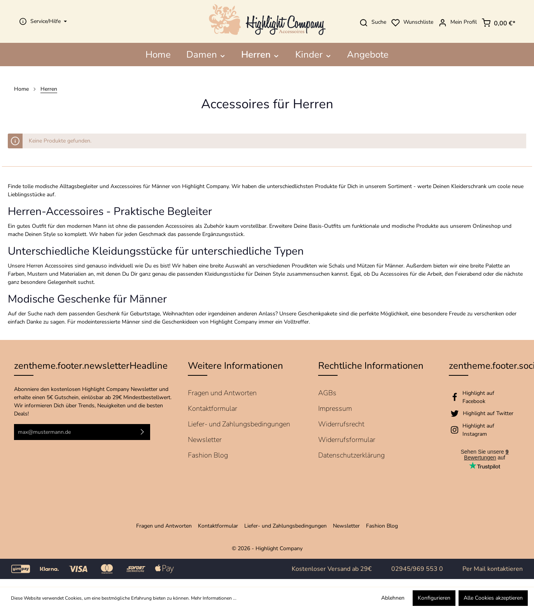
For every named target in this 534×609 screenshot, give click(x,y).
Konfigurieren (434, 598)
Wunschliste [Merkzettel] (410, 22)
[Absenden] (142, 432)
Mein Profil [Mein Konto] (456, 22)
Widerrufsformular (346, 439)
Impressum (335, 408)
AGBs (327, 393)
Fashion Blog (208, 455)
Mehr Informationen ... (213, 598)
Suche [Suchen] (371, 22)
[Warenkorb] (498, 21)
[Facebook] (484, 397)
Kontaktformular (212, 408)
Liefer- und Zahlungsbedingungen (239, 424)
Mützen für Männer (380, 265)
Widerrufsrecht (341, 424)
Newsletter (205, 439)
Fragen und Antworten (222, 393)
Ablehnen (392, 598)
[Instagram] (484, 430)
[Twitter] (484, 413)
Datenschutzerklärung (351, 455)
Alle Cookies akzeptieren (493, 598)
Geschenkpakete (317, 313)
